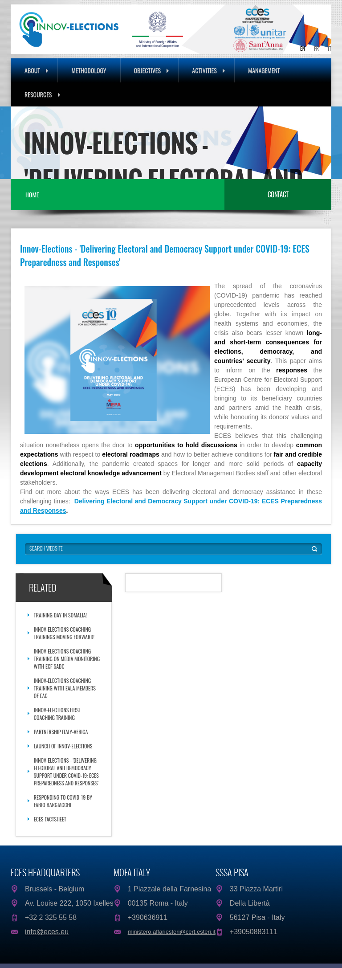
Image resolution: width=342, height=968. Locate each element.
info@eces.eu (47, 931)
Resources (42, 94)
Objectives (151, 70)
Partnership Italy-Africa (61, 731)
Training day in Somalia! (60, 615)
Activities (208, 70)
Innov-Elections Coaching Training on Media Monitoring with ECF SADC (67, 658)
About (36, 70)
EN (302, 48)
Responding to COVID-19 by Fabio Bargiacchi (63, 801)
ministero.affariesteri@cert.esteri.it (172, 931)
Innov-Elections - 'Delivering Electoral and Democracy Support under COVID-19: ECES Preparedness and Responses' (66, 771)
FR (316, 48)
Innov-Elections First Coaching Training (57, 713)
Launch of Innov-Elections (63, 746)
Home (32, 194)
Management (264, 70)
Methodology (88, 70)
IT (329, 48)
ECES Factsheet (50, 819)
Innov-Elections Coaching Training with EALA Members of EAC (65, 688)
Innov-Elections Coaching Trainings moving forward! (64, 633)
